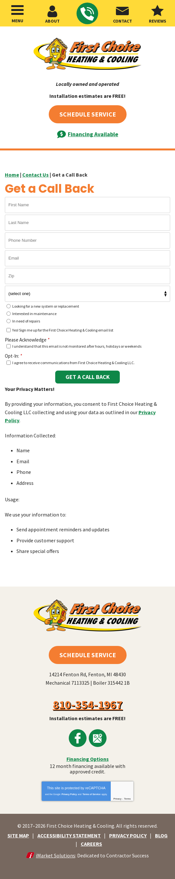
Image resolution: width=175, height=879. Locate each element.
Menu (17, 21)
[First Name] (87, 205)
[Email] (87, 258)
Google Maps (98, 738)
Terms (127, 799)
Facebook (78, 738)
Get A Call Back (88, 377)
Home (12, 174)
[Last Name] (87, 223)
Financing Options (88, 759)
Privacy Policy (69, 794)
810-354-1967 (87, 14)
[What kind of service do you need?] (87, 294)
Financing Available (93, 134)
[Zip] (87, 276)
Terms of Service (91, 794)
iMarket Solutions (55, 855)
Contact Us (35, 174)
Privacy (117, 799)
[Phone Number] (87, 240)
